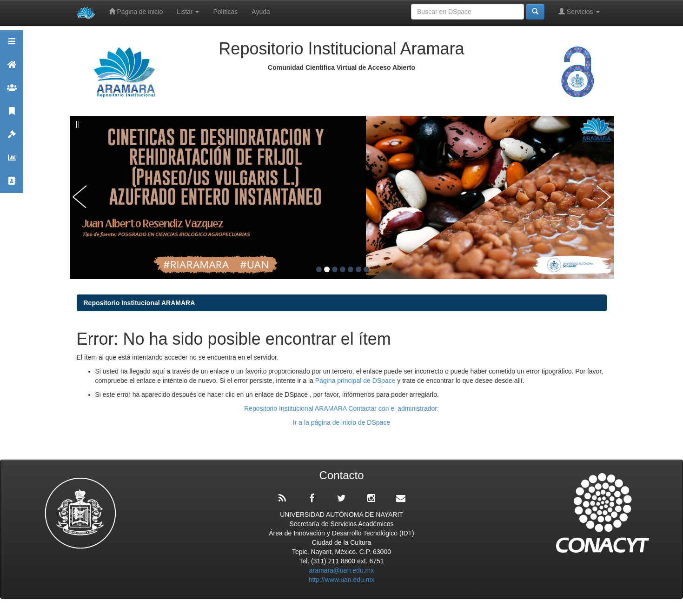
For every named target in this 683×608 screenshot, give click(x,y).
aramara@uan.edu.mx (341, 570)
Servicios (579, 11)
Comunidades (11, 92)
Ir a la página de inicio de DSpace (341, 422)
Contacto (11, 185)
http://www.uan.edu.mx (342, 579)
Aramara (11, 68)
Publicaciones (11, 115)
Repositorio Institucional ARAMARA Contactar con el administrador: (341, 408)
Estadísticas (11, 162)
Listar (188, 11)
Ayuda (261, 11)
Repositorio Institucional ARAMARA (139, 303)
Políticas (225, 11)
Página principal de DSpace (356, 380)
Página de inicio (136, 11)
